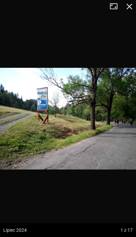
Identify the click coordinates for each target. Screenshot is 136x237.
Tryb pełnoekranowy (116, 6)
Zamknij (129, 6)
